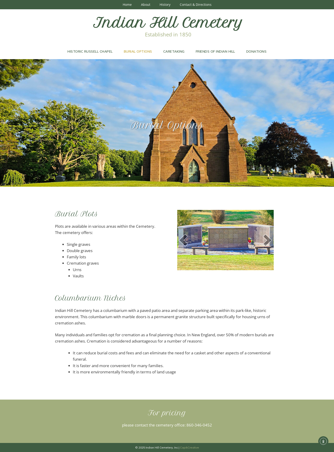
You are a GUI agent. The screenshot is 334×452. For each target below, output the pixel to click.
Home (127, 4)
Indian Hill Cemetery (168, 23)
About (145, 4)
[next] (267, 240)
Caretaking (174, 51)
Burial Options (138, 51)
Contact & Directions (196, 4)
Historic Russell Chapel (90, 51)
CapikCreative (189, 447)
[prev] (183, 240)
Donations (256, 51)
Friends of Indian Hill (215, 51)
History (165, 4)
